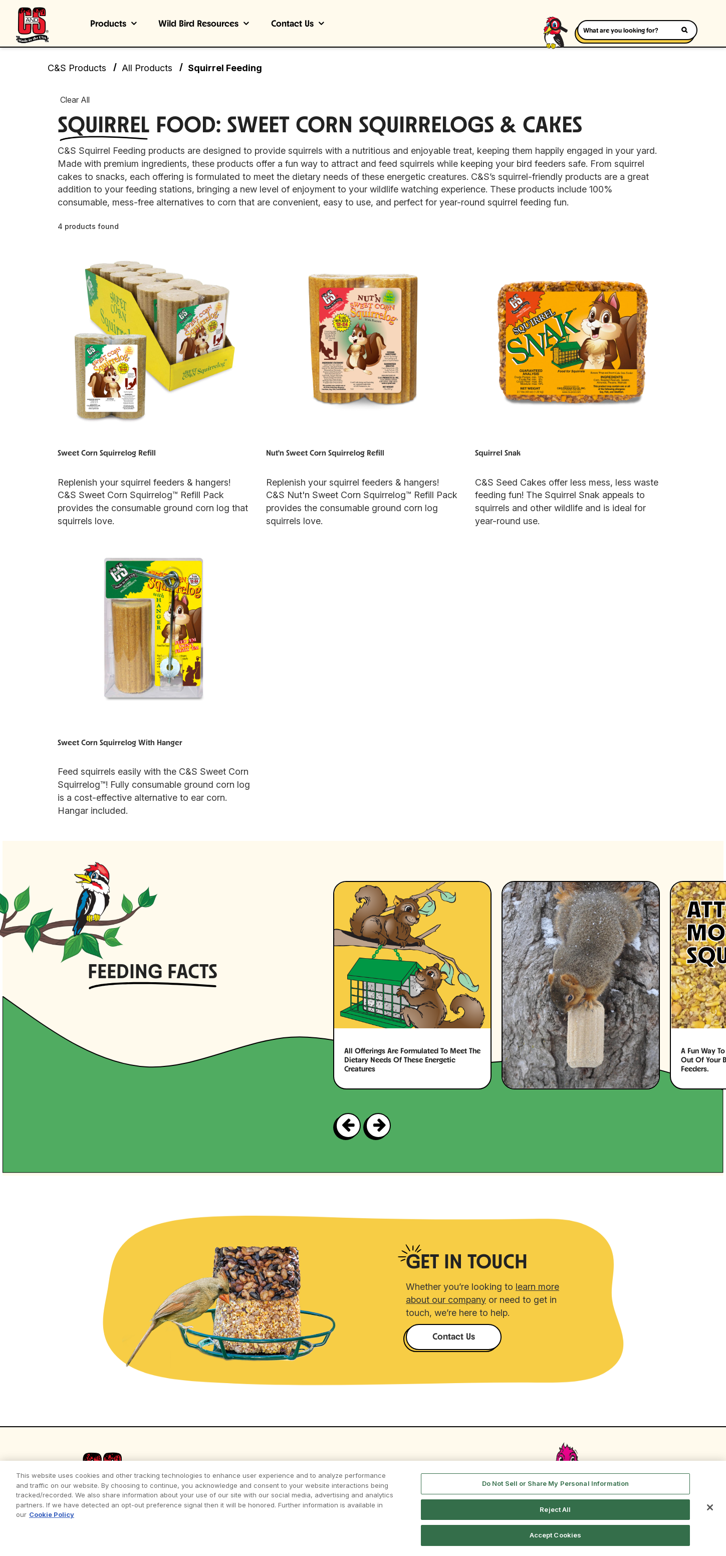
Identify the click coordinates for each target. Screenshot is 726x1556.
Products (108, 24)
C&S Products (77, 68)
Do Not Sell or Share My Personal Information (555, 1483)
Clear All (75, 100)
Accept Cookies (556, 1535)
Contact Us (292, 24)
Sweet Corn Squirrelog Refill (107, 454)
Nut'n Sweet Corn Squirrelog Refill (325, 454)
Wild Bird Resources (198, 24)
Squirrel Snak (498, 454)
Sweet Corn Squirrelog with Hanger (120, 743)
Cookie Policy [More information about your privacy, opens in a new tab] (51, 1514)
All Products (147, 68)
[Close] (710, 1507)
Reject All (555, 1509)
